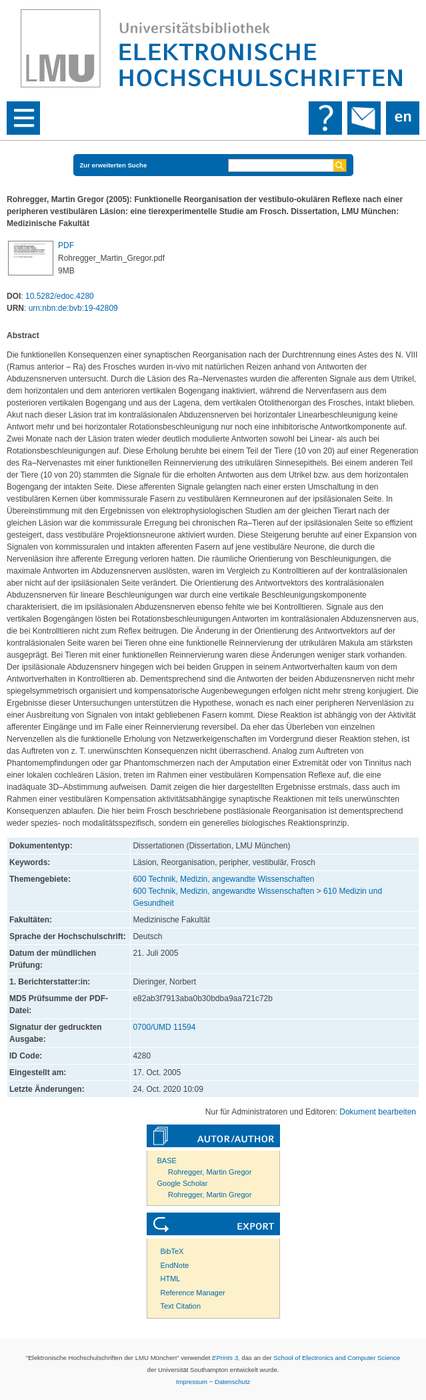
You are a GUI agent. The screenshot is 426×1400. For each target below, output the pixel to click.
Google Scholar (182, 1183)
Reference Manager (193, 1293)
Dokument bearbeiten (377, 1112)
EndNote (175, 1265)
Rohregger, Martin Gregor (209, 1172)
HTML (171, 1279)
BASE (167, 1161)
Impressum (191, 1381)
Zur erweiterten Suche (113, 165)
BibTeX (172, 1251)
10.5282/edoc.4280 (59, 296)
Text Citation (181, 1306)
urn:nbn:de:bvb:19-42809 (73, 308)
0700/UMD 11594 (164, 1027)
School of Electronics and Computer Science (336, 1357)
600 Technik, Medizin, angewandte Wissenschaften (223, 879)
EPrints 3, (226, 1357)
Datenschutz (232, 1381)
